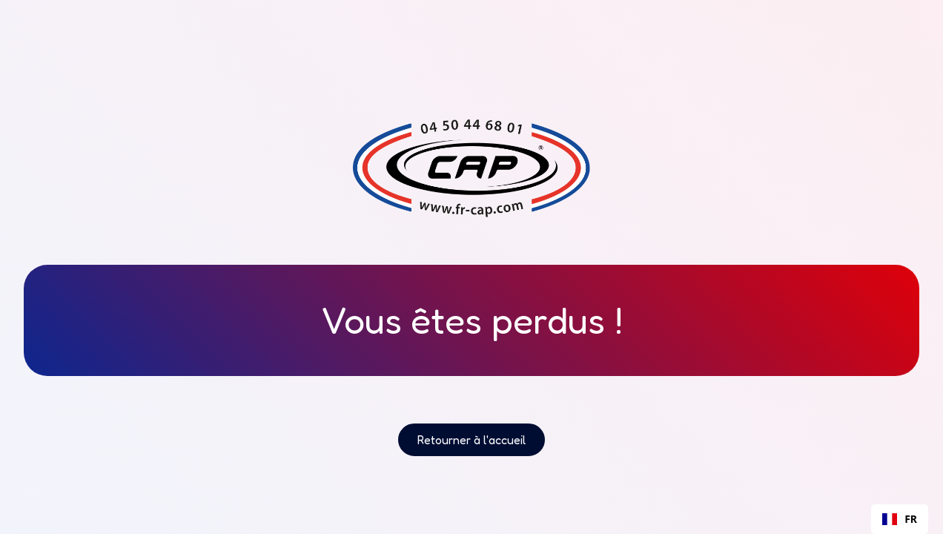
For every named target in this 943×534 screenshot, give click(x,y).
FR (899, 519)
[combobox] (899, 519)
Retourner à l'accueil (471, 439)
